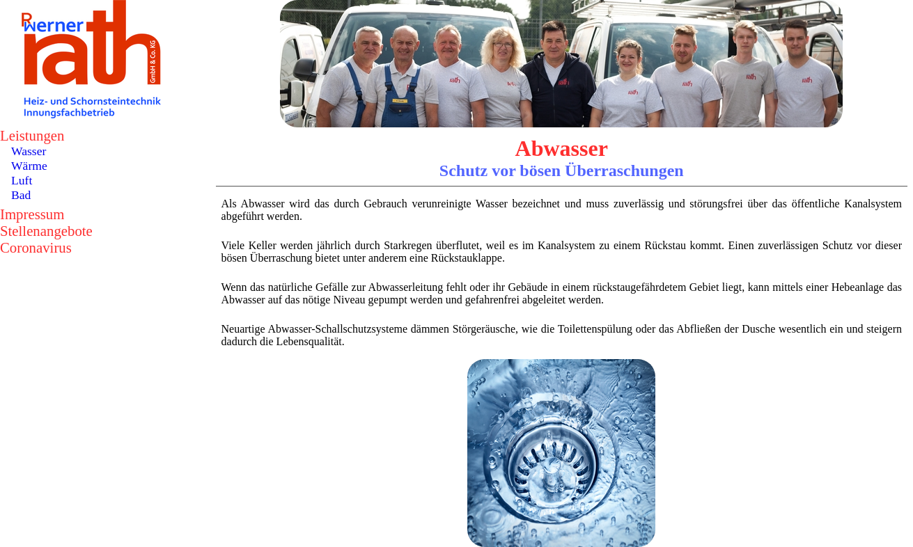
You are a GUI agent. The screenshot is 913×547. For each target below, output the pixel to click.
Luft (21, 180)
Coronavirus (36, 247)
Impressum (32, 214)
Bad (21, 195)
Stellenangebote (46, 231)
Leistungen (32, 135)
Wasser (28, 151)
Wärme (29, 166)
